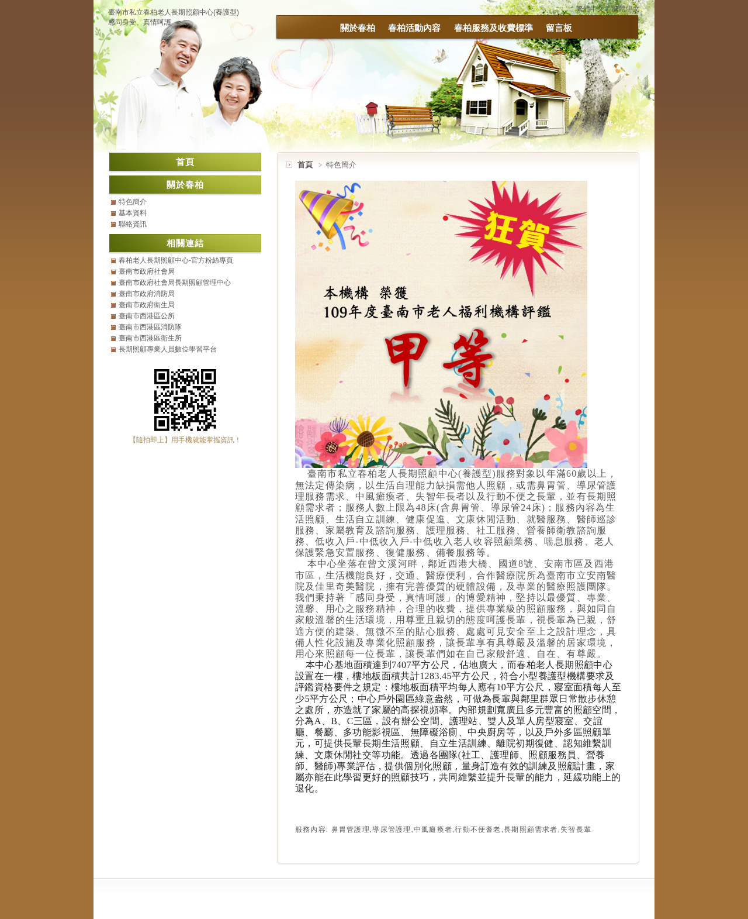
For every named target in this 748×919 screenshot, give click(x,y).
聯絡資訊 (133, 224)
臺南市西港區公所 (147, 316)
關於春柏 (357, 28)
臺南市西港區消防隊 (150, 327)
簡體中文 (626, 9)
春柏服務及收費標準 (493, 28)
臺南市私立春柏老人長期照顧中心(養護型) (173, 12)
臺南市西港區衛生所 (150, 338)
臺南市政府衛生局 (147, 305)
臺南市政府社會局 (147, 271)
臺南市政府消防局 (147, 294)
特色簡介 (133, 202)
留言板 (559, 28)
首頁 (305, 164)
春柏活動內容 (414, 28)
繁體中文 (590, 9)
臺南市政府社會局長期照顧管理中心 (175, 282)
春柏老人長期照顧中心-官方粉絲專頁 (176, 260)
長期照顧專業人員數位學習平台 (168, 349)
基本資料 (133, 213)
